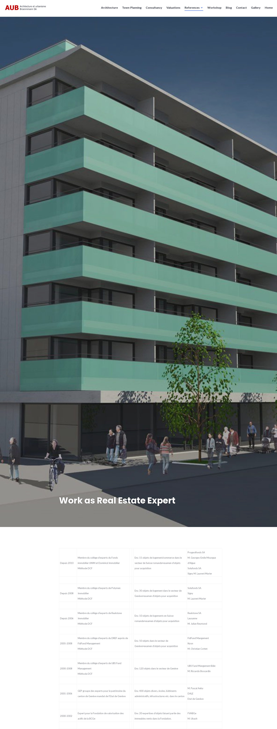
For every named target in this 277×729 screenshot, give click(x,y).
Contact (240, 8)
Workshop (213, 8)
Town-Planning (130, 8)
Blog (228, 8)
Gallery (255, 8)
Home (268, 8)
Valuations (172, 8)
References (191, 8)
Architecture (108, 8)
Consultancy (153, 8)
